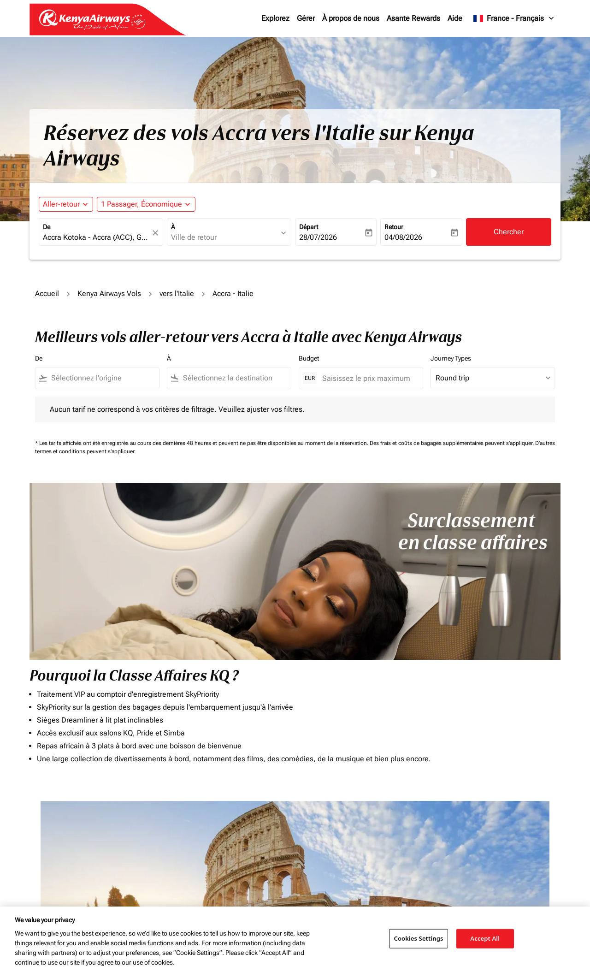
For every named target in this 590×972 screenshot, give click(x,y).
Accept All (485, 938)
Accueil (47, 293)
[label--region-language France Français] (514, 18)
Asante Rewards (413, 18)
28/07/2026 (318, 237)
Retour (393, 227)
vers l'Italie (176, 293)
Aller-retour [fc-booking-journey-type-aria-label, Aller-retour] (61, 204)
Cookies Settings (418, 938)
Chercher (509, 231)
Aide (455, 18)
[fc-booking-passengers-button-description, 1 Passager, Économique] (141, 204)
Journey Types (451, 358)
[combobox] (96, 237)
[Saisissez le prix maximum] (368, 378)
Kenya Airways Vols (109, 293)
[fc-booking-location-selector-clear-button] (157, 233)
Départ (308, 227)
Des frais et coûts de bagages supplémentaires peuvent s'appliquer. (452, 443)
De (46, 227)
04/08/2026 (403, 237)
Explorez (275, 18)
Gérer (306, 18)
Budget (309, 358)
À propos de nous (350, 18)
